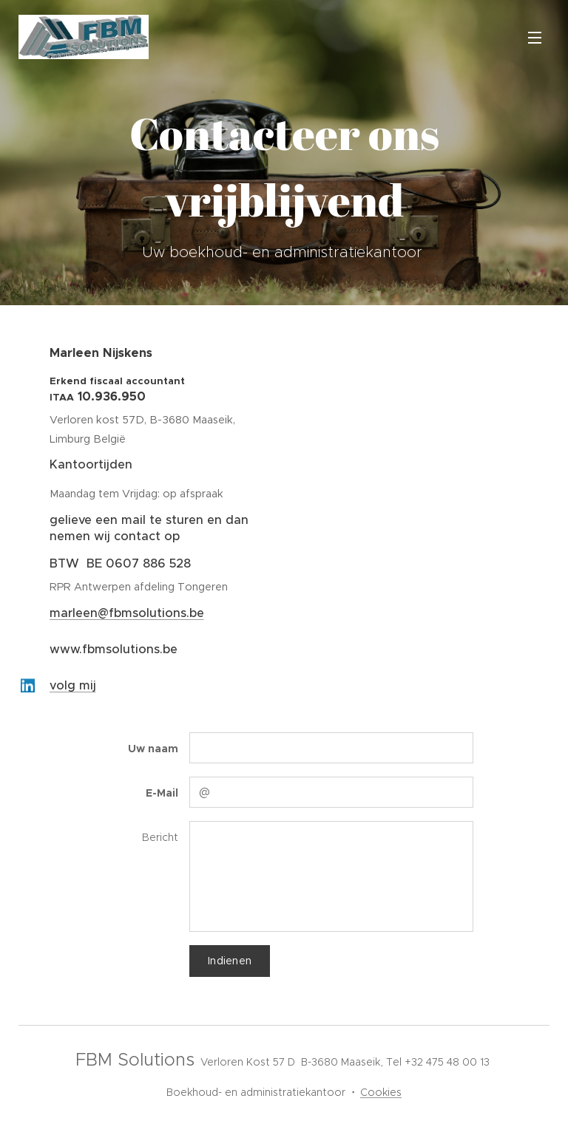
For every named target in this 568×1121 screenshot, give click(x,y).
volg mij (73, 685)
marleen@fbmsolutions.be (127, 613)
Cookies (381, 1092)
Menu (534, 37)
